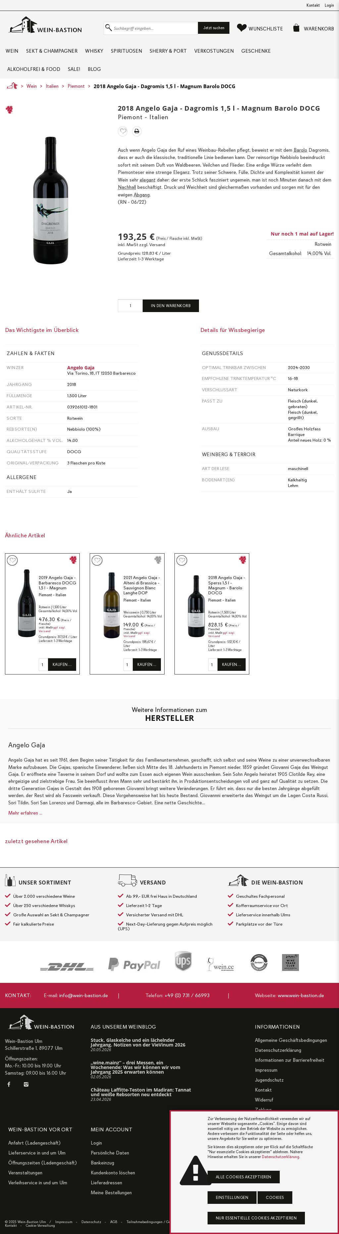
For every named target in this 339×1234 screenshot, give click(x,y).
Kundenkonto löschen (113, 1173)
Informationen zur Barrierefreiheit (289, 1060)
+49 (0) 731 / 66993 (187, 995)
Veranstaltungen (25, 1173)
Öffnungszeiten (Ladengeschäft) (42, 1163)
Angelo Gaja (80, 375)
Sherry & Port (171, 53)
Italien (52, 94)
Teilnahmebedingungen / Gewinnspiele (156, 1222)
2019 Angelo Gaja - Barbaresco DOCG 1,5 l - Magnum (57, 591)
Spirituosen (128, 53)
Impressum (266, 1070)
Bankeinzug (102, 1163)
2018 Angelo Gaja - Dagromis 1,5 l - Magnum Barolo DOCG (164, 94)
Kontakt (313, 5)
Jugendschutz (269, 1080)
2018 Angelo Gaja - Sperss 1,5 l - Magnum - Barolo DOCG (226, 593)
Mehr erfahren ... (25, 821)
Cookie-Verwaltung (40, 1225)
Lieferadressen (106, 1183)
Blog (96, 75)
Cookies (275, 1197)
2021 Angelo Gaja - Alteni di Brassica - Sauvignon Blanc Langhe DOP (141, 593)
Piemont (76, 94)
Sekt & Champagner (51, 53)
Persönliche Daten (110, 1153)
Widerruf (264, 1100)
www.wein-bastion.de (301, 995)
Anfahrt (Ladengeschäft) (34, 1143)
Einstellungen (232, 1197)
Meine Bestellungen (111, 1193)
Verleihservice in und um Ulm (37, 1183)
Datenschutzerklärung (278, 1050)
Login (329, 5)
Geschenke (261, 53)
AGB (114, 1222)
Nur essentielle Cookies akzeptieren (256, 1218)
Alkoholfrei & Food (34, 75)
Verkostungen (218, 53)
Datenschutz (91, 1222)
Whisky (95, 53)
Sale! (75, 75)
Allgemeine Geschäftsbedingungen (291, 1040)
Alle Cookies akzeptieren (243, 1177)
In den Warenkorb (171, 313)
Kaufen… (62, 672)
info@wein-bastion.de (83, 995)
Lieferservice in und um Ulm (37, 1153)
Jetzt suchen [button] (213, 28)
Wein (11, 53)
